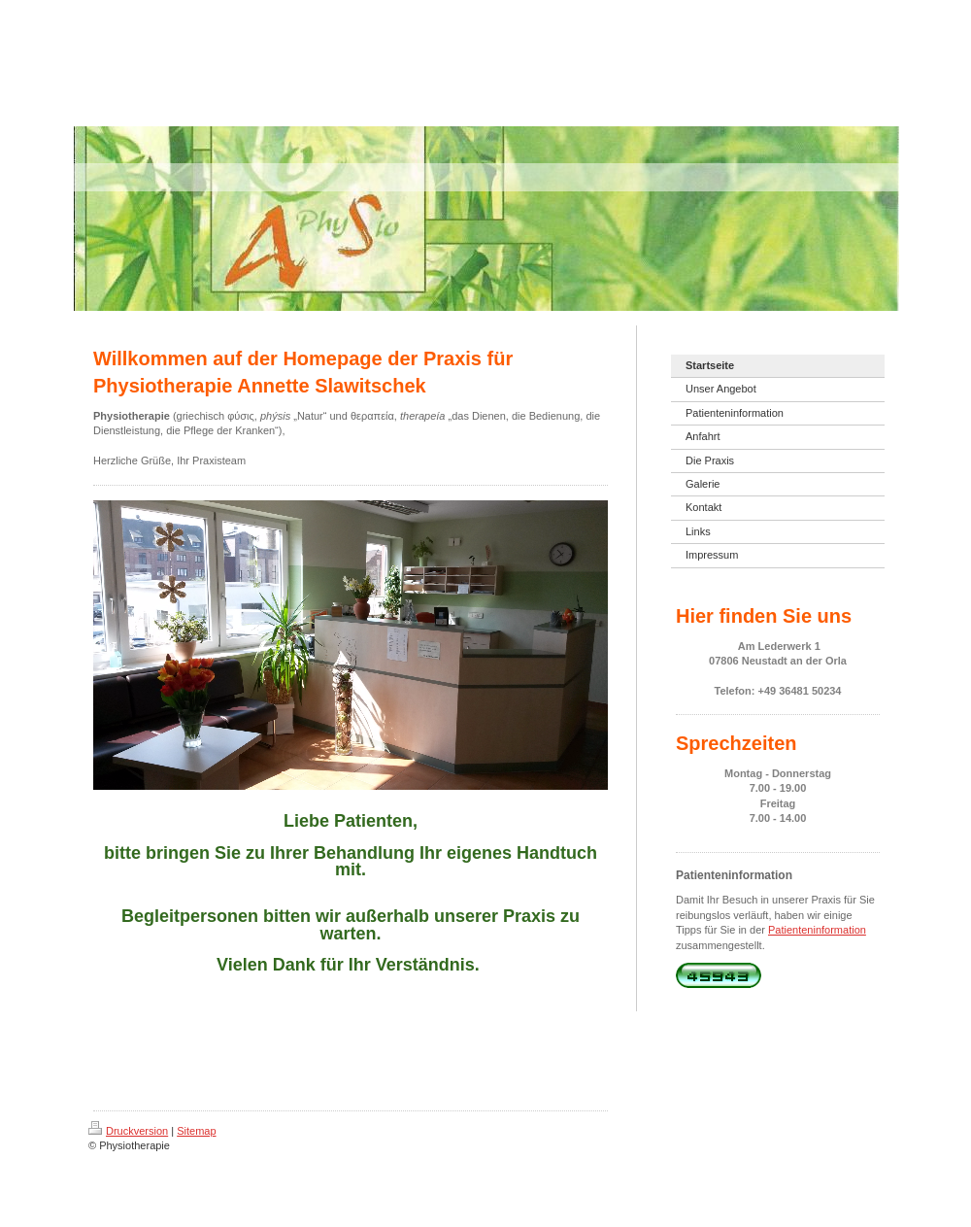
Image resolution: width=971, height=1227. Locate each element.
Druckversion (128, 1131)
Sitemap (196, 1131)
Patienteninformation (817, 930)
